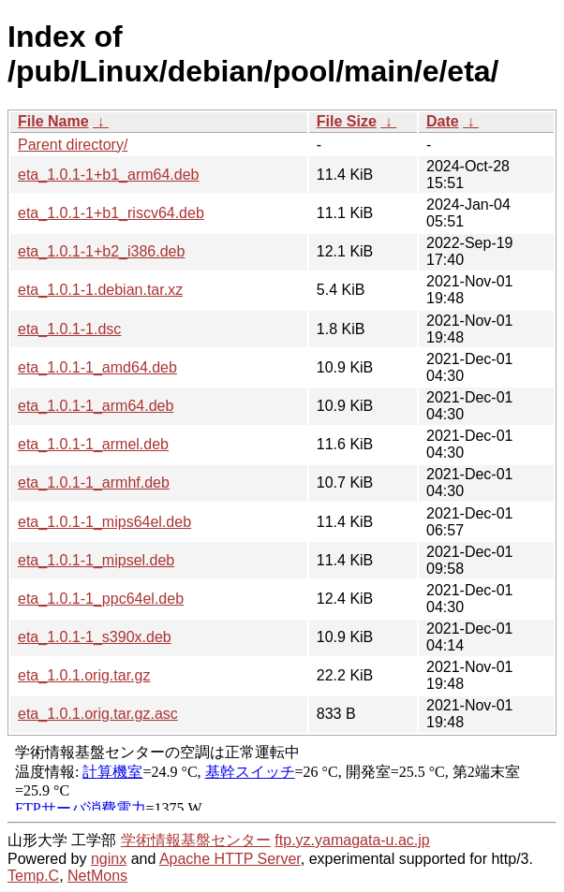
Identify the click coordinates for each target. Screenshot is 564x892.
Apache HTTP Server (230, 859)
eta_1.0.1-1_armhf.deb (94, 482)
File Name (53, 121)
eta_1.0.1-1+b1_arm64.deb (108, 175)
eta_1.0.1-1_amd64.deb (97, 367)
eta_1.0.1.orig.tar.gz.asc (98, 714)
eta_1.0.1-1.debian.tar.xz (100, 290)
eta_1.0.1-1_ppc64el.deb (101, 599)
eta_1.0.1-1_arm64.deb (95, 406)
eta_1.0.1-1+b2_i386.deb (101, 251)
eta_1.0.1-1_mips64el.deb (104, 522)
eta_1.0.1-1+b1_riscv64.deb (111, 213)
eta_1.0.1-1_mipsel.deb (96, 560)
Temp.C (33, 876)
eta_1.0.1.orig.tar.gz (84, 675)
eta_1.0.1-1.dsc (69, 329)
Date (442, 121)
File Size (347, 121)
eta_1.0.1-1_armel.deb (93, 444)
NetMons (97, 876)
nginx (108, 859)
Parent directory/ (72, 145)
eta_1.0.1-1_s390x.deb (94, 637)
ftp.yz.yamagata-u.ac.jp (352, 840)
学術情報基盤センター (196, 840)
